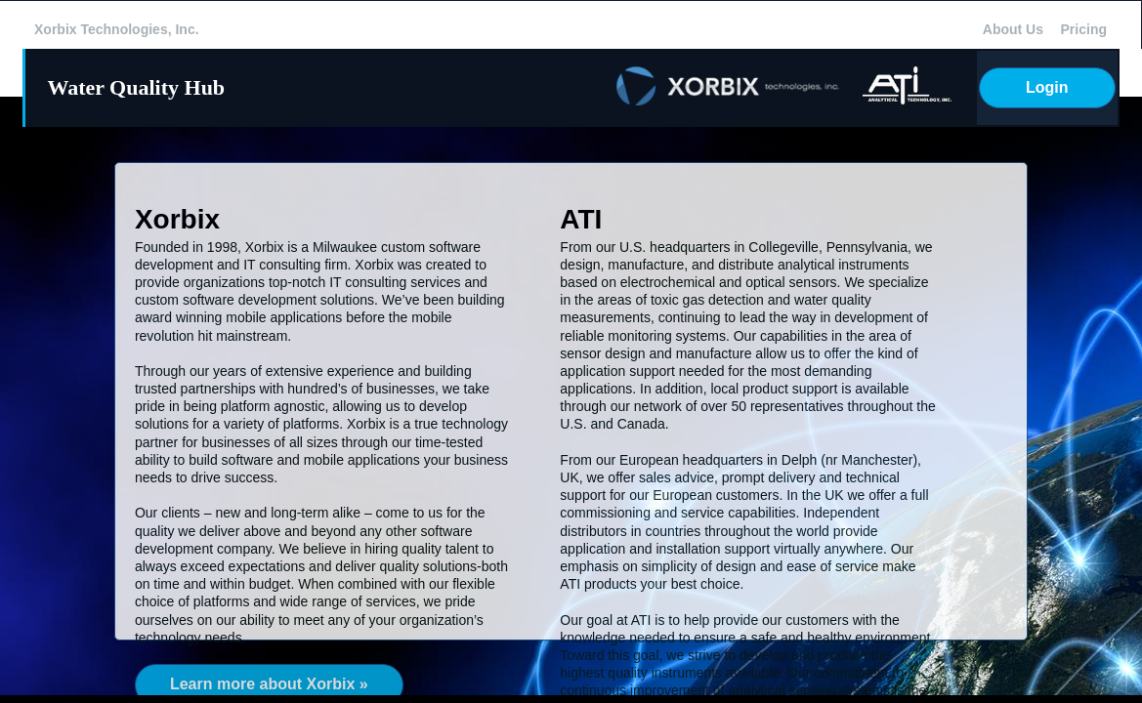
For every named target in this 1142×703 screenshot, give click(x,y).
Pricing (1084, 29)
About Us (1013, 29)
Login (1047, 87)
